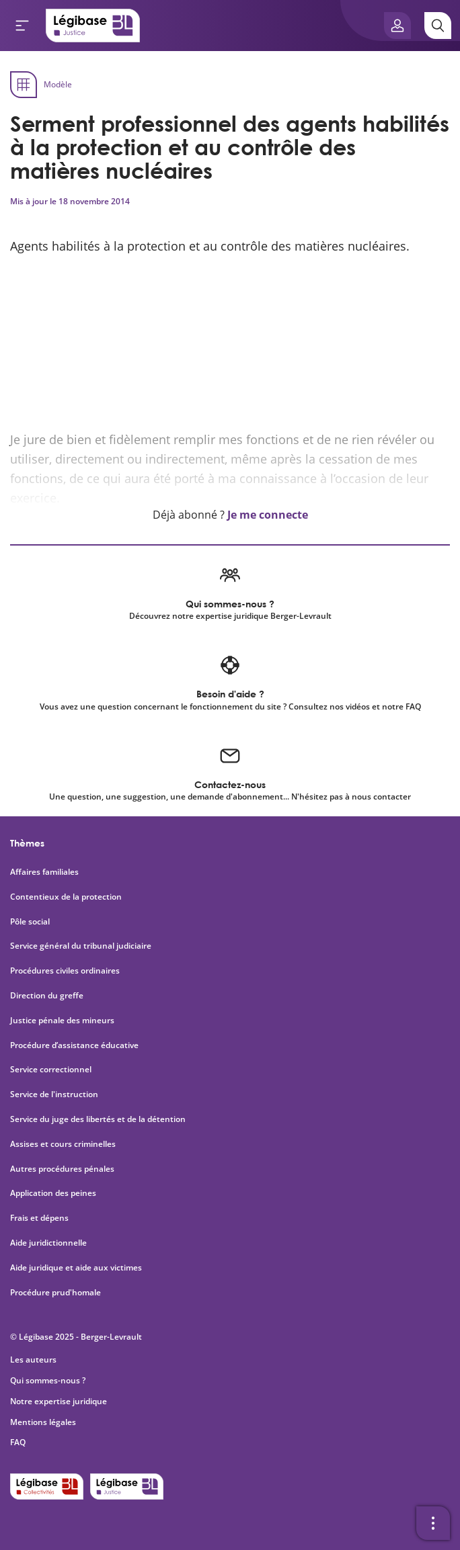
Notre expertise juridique (58, 1401)
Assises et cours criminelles (63, 1144)
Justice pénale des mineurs (62, 1020)
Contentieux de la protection (66, 897)
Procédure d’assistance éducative (75, 1045)
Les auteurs (33, 1359)
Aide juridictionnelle (48, 1243)
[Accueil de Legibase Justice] (93, 25)
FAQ (18, 1442)
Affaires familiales (44, 872)
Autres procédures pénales (62, 1169)
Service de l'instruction (54, 1094)
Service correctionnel (50, 1069)
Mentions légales (43, 1422)
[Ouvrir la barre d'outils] (433, 1523)
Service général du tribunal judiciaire (80, 946)
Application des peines (53, 1193)
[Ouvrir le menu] (22, 25)
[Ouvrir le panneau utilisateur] (397, 25)
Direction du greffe (46, 995)
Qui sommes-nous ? (47, 1380)
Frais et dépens (39, 1218)
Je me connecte (267, 514)
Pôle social (30, 921)
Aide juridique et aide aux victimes (76, 1267)
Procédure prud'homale (55, 1292)
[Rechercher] (437, 25)
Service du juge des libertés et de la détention (98, 1119)
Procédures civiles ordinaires (65, 970)
